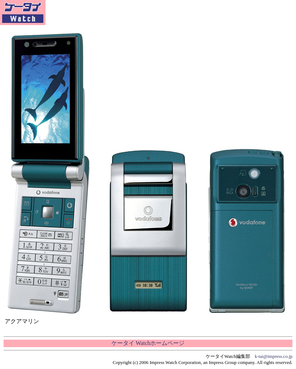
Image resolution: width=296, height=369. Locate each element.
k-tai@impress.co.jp (273, 356)
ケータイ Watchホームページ (148, 343)
